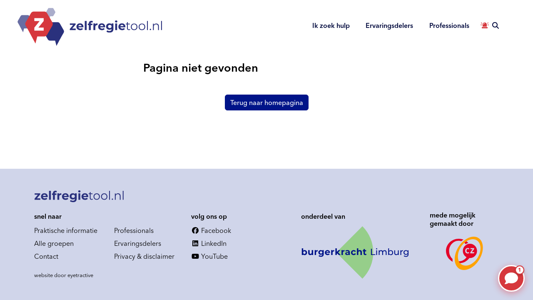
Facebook (211, 230)
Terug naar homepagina (266, 102)
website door (63, 275)
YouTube (209, 256)
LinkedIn (209, 243)
